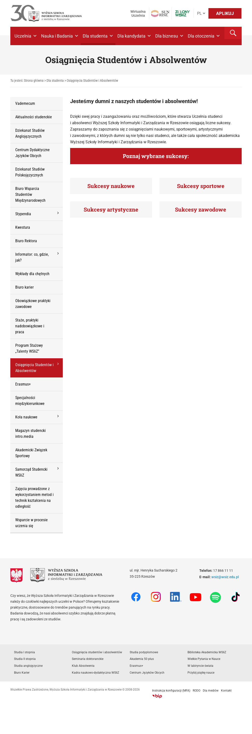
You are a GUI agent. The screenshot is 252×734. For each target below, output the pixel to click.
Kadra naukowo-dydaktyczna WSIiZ (95, 672)
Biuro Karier (22, 672)
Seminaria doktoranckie (87, 659)
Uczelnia (26, 36)
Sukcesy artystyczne (111, 209)
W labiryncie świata (200, 665)
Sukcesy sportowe (200, 185)
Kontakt (226, 690)
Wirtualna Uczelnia (138, 13)
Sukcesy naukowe (111, 185)
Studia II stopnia (25, 659)
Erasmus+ (136, 665)
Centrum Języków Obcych (147, 672)
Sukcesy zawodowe (200, 209)
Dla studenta (98, 36)
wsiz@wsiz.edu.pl (225, 577)
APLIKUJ (225, 13)
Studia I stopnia (24, 652)
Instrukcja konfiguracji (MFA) (171, 690)
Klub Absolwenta (83, 665)
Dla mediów (211, 690)
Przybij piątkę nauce (201, 672)
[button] (233, 33)
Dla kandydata (134, 36)
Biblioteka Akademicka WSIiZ (207, 652)
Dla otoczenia (204, 36)
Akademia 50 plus (142, 659)
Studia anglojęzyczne (28, 665)
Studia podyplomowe (144, 652)
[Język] (201, 13)
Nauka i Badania (60, 36)
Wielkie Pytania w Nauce (204, 659)
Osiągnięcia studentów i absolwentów (97, 652)
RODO (196, 690)
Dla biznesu (169, 36)
